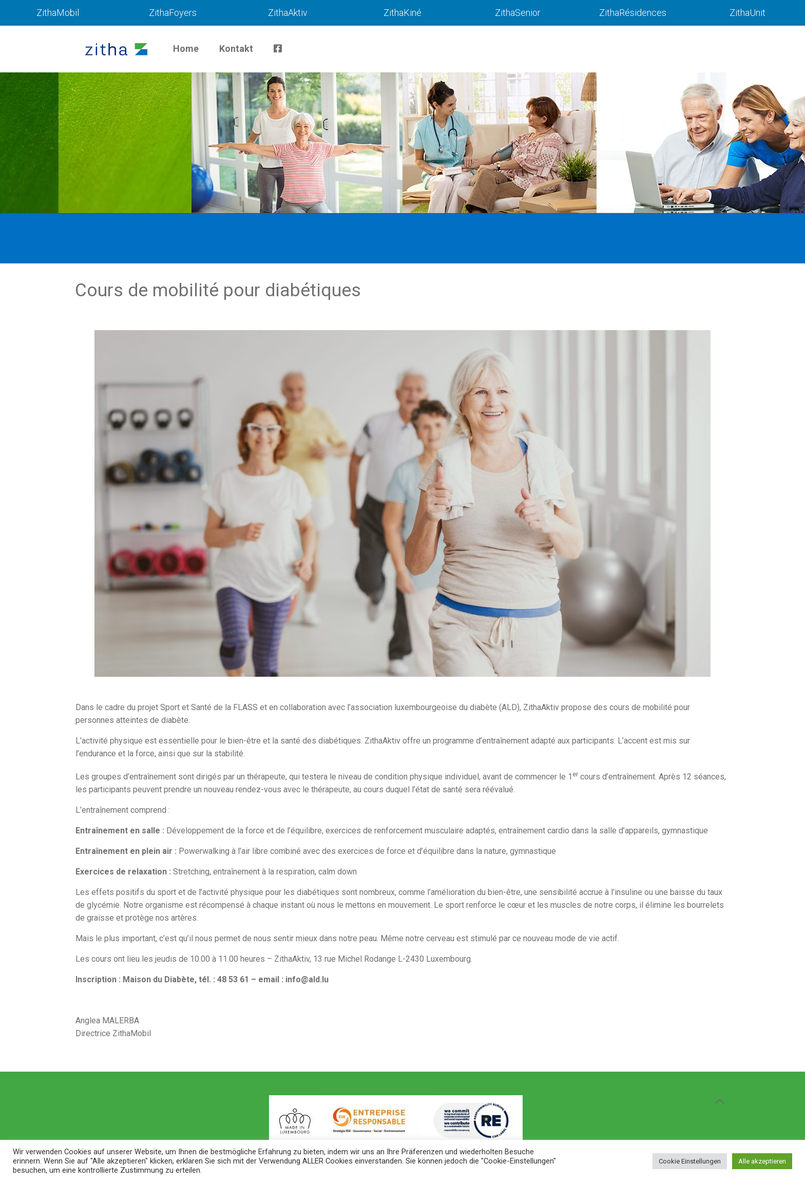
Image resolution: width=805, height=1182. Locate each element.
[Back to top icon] (719, 1101)
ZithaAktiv (288, 12)
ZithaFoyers (173, 12)
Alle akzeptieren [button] (762, 1161)
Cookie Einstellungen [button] (690, 1161)
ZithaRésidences (632, 12)
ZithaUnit (747, 12)
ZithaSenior (518, 12)
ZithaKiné (402, 12)
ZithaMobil (57, 12)
